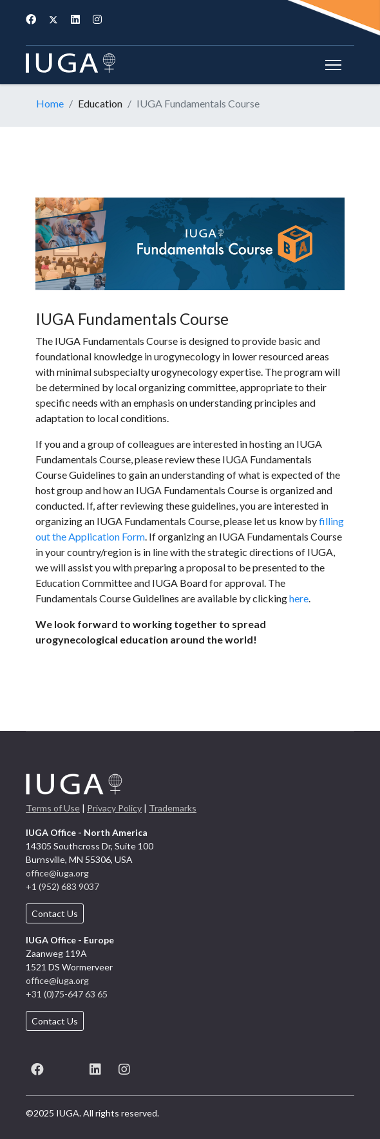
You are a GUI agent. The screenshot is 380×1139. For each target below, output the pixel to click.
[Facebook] (31, 19)
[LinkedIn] (95, 1067)
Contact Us (55, 913)
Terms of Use (53, 807)
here (299, 598)
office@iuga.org (57, 872)
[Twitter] (53, 19)
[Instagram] (97, 19)
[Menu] (333, 65)
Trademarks (172, 807)
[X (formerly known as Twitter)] (66, 1067)
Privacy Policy (114, 807)
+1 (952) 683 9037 (62, 886)
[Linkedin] (75, 19)
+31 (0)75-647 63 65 (67, 993)
